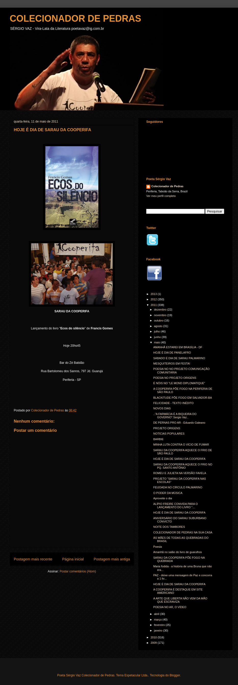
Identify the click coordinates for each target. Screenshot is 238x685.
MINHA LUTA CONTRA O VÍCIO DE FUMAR (181, 444)
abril (157, 613)
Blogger (174, 675)
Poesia (157, 546)
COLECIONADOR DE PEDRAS (75, 18)
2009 (154, 642)
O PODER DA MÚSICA (167, 492)
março (158, 619)
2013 (154, 294)
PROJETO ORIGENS (166, 428)
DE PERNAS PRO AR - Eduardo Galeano (179, 422)
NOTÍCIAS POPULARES (168, 433)
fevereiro (160, 624)
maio (157, 342)
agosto (158, 326)
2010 (154, 637)
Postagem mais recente (33, 559)
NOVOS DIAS (161, 408)
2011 (154, 304)
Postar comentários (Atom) (78, 571)
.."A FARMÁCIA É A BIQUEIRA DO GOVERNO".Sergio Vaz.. (174, 415)
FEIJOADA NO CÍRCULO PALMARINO (177, 487)
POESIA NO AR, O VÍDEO (169, 607)
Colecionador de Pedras (167, 186)
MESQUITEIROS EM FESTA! (171, 363)
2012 (154, 299)
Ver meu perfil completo (161, 195)
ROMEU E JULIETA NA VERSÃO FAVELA (179, 473)
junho (158, 337)
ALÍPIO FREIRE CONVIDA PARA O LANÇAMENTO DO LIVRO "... (175, 505)
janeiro (158, 630)
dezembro (160, 309)
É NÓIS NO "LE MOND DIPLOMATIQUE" (179, 383)
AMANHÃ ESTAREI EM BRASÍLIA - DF (177, 347)
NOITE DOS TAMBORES (169, 526)
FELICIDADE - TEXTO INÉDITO (173, 403)
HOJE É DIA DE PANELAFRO (172, 352)
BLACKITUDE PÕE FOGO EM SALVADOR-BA (182, 397)
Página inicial (73, 559)
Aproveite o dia (162, 498)
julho (157, 331)
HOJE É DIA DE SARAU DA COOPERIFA (179, 458)
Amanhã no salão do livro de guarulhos (177, 552)
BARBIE (158, 439)
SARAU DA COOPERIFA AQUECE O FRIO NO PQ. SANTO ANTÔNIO (182, 466)
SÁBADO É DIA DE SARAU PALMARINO (179, 358)
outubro (159, 320)
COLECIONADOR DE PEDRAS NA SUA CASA (182, 532)
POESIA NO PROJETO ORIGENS (174, 377)
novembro (160, 315)
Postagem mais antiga (112, 559)
